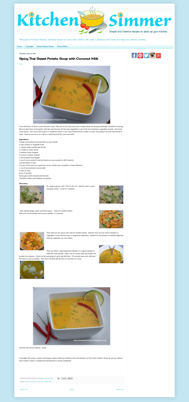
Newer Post (24, 389)
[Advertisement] (150, 129)
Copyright (29, 46)
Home (19, 46)
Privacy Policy (62, 46)
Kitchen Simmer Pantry (45, 46)
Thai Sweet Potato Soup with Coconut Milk (38, 381)
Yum (20, 64)
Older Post (120, 389)
